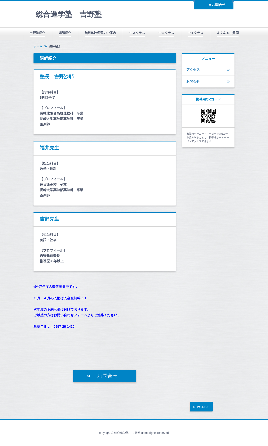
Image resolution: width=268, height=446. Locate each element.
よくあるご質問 (228, 33)
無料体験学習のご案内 (100, 33)
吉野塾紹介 (37, 33)
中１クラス (195, 33)
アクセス (193, 69)
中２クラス (166, 33)
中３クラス (137, 33)
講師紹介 (65, 33)
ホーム (38, 46)
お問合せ (218, 4)
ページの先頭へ (201, 407)
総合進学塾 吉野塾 (69, 14)
